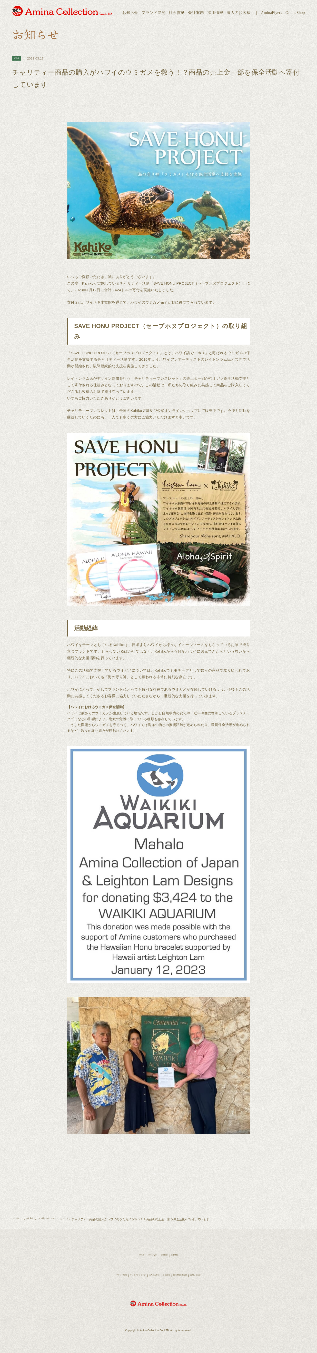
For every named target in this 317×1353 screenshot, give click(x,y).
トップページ (21, 1225)
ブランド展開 (153, 12)
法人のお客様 (238, 12)
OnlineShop (295, 12)
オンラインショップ (126, 1281)
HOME (133, 1261)
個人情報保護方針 (192, 1281)
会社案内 (196, 12)
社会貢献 (177, 12)
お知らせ (130, 12)
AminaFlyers (271, 12)
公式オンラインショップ (180, 410)
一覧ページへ (158, 1176)
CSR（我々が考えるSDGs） (68, 1225)
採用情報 (215, 12)
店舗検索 (167, 1261)
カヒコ (95, 1225)
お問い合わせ (216, 1281)
